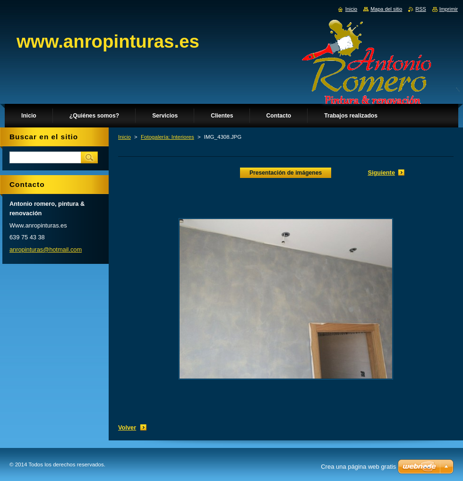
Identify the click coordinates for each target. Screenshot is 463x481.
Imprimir (448, 9)
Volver (127, 427)
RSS (420, 9)
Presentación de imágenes (285, 172)
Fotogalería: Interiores (167, 137)
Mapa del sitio (386, 9)
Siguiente (381, 172)
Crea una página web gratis (358, 466)
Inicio (124, 137)
